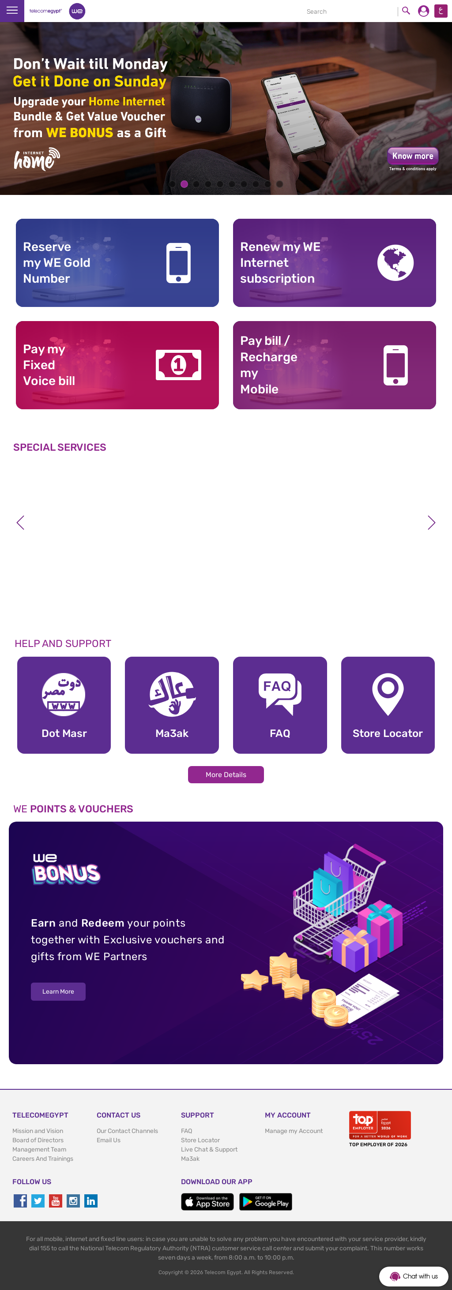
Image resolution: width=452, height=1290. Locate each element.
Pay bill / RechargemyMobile (269, 364)
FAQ (186, 1131)
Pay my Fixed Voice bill (49, 365)
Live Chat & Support (209, 1149)
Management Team (39, 1149)
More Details (226, 774)
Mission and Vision (37, 1131)
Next (432, 522)
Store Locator (200, 1140)
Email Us (109, 1140)
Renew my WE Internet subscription (280, 262)
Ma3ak (190, 1159)
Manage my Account (294, 1131)
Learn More (58, 991)
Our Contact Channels (127, 1131)
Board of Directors (38, 1140)
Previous (20, 522)
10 (279, 184)
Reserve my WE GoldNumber (56, 262)
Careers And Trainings (42, 1159)
